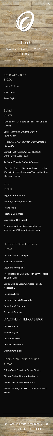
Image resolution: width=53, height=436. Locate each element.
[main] (26, 51)
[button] (3, 4)
